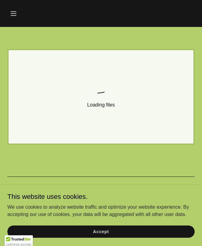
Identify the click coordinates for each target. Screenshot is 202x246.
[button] (28, 13)
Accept (101, 235)
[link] (101, 97)
